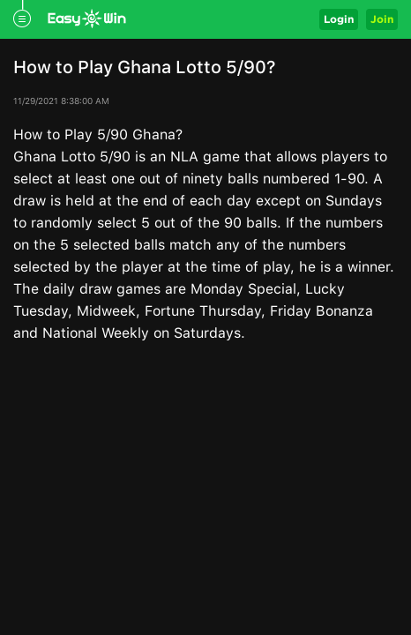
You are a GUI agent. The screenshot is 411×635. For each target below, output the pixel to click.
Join (381, 19)
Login (339, 19)
